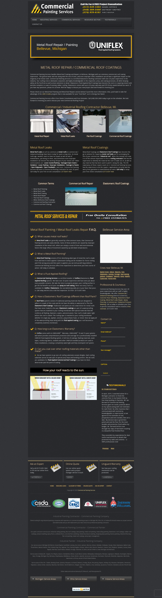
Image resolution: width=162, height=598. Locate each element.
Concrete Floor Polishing (108, 298)
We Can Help (36, 478)
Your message (106, 350)
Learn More (107, 478)
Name (103, 323)
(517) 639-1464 (108, 172)
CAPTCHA (104, 364)
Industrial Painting (106, 296)
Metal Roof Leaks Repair (114, 300)
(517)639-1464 (66, 172)
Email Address (106, 332)
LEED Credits (46, 94)
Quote (69, 478)
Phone (103, 341)
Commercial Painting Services (86, 490)
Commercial (122, 293)
